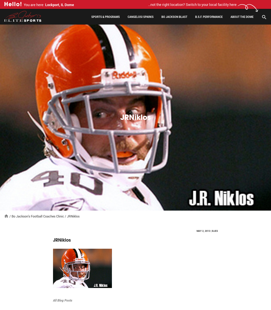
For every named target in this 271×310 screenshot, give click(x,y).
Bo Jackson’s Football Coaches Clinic (38, 216)
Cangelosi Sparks (141, 17)
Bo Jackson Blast (174, 17)
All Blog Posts (62, 300)
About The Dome (242, 17)
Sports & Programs (105, 17)
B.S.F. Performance (209, 17)
